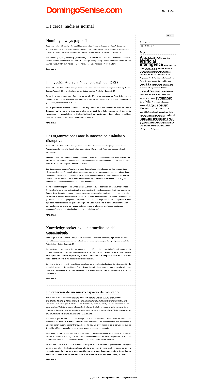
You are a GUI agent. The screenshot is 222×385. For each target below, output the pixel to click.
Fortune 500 (96, 49)
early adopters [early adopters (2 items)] (150, 71)
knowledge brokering (104, 241)
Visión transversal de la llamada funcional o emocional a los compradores (84, 307)
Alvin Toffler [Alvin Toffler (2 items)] (157, 58)
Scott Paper (105, 52)
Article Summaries (94, 46)
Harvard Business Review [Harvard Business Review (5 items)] (154, 91)
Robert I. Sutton (57, 244)
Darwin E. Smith (85, 49)
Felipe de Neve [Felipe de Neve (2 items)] (168, 78)
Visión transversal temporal (70, 313)
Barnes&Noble (51, 300)
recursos (115, 149)
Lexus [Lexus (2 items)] (152, 109)
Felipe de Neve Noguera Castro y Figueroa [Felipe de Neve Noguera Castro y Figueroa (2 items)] (155, 81)
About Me (167, 11)
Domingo (74, 46)
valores (121, 149)
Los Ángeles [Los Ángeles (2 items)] (165, 109)
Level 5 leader (95, 52)
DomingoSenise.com (84, 10)
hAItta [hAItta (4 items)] (163, 88)
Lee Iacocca (85, 52)
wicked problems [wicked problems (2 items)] (155, 129)
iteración (75, 91)
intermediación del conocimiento (85, 241)
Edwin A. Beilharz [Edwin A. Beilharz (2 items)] (162, 71)
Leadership (105, 46)
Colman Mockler (73, 49)
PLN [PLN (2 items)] (141, 122)
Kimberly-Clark (75, 52)
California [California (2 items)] (172, 65)
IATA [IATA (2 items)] (146, 95)
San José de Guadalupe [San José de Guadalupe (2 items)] (155, 126)
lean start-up (83, 91)
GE (102, 49)
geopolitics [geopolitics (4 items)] (145, 84)
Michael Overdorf (97, 149)
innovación (67, 91)
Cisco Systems (85, 300)
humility (48, 52)
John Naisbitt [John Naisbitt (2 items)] (157, 102)
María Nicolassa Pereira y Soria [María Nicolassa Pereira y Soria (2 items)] (156, 112)
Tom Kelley (100, 91)
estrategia (94, 300)
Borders (68, 300)
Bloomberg (61, 300)
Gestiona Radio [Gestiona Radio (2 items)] (168, 84)
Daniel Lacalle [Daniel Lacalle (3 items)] (151, 68)
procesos (107, 149)
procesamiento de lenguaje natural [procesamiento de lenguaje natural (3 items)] (158, 122)
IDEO (61, 91)
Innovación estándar (83, 149)
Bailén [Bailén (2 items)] (166, 65)
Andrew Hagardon (121, 238)
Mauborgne (64, 304)
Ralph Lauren (87, 304)
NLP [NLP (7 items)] (171, 118)
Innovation (104, 88)
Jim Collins (65, 52)
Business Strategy (109, 297)
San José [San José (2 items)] (143, 126)
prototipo (92, 91)
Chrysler (55, 49)
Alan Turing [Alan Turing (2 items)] (148, 58)
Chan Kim (75, 300)
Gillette (107, 49)
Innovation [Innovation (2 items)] (152, 98)
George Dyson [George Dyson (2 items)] (157, 84)
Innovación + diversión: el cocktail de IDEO (82, 82)
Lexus (57, 304)
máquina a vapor (118, 241)
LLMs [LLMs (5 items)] (158, 108)
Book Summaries (94, 88)
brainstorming (119, 88)
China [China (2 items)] (142, 68)
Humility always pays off (66, 40)
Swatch (103, 304)
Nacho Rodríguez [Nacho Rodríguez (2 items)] (159, 115)
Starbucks (96, 304)
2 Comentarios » (87, 313)
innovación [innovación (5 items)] (155, 94)
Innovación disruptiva (68, 149)
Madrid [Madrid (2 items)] (142, 112)
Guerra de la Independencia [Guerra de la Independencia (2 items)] (150, 88)
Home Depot (122, 300)
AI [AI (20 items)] (142, 57)
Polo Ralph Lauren (75, 304)
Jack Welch (56, 52)
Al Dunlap (118, 46)
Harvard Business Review (119, 49)
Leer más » (51, 69)
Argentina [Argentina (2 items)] (166, 58)
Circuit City (63, 49)
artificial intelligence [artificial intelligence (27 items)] (151, 63)
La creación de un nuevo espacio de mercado (82, 292)
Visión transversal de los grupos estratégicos (96, 310)
